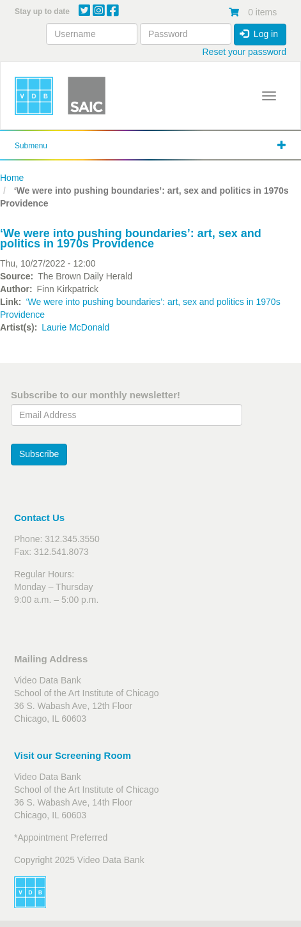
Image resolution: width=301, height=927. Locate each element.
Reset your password (244, 52)
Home (12, 178)
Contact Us (39, 517)
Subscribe (39, 454)
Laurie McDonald (75, 327)
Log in (259, 34)
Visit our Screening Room (72, 755)
